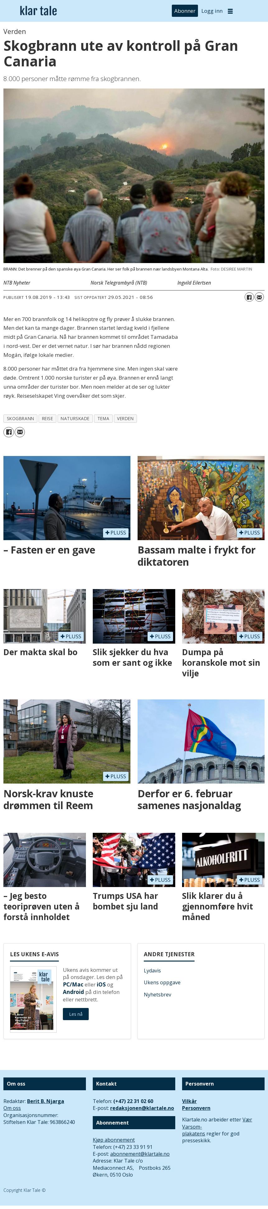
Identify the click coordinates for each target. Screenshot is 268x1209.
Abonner (184, 10)
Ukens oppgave (162, 982)
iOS (101, 984)
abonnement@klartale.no (140, 1153)
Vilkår (189, 1101)
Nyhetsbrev (157, 994)
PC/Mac (73, 984)
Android (73, 992)
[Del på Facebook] (249, 297)
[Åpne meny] (230, 11)
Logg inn (212, 10)
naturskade (75, 418)
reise (47, 418)
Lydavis (152, 970)
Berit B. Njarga (45, 1101)
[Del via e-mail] (259, 297)
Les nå (75, 1014)
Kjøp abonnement (114, 1139)
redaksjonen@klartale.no (142, 1108)
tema (103, 418)
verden (125, 418)
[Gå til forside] (38, 11)
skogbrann (20, 418)
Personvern (196, 1108)
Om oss (12, 1108)
